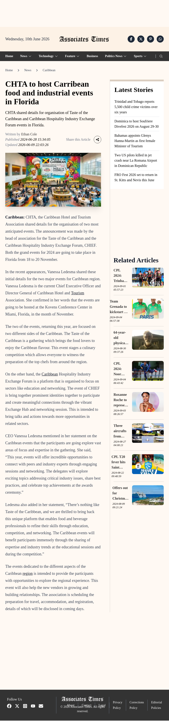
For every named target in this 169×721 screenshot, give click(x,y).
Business (92, 56)
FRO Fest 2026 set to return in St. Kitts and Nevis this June (135, 177)
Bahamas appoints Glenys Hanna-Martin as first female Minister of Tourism (134, 141)
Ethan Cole (29, 134)
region (27, 574)
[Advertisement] (84, 13)
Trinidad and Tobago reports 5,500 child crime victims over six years (136, 107)
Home (9, 56)
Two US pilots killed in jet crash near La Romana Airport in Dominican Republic (135, 160)
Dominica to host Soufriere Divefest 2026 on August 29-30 (136, 124)
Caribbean (49, 70)
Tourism (77, 293)
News (27, 70)
